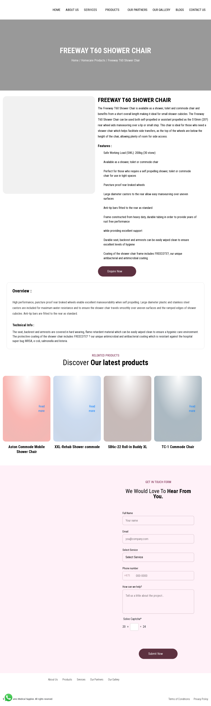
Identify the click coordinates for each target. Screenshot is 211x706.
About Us (72, 10)
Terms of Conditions (179, 699)
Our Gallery (161, 10)
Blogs (180, 10)
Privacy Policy (201, 699)
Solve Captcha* (132, 619)
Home (56, 10)
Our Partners (137, 10)
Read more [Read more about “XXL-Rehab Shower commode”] (92, 411)
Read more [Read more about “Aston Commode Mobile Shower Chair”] (41, 411)
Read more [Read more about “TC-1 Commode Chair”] (192, 411)
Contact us (197, 10)
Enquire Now (117, 271)
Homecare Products (93, 60)
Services (90, 10)
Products (112, 10)
